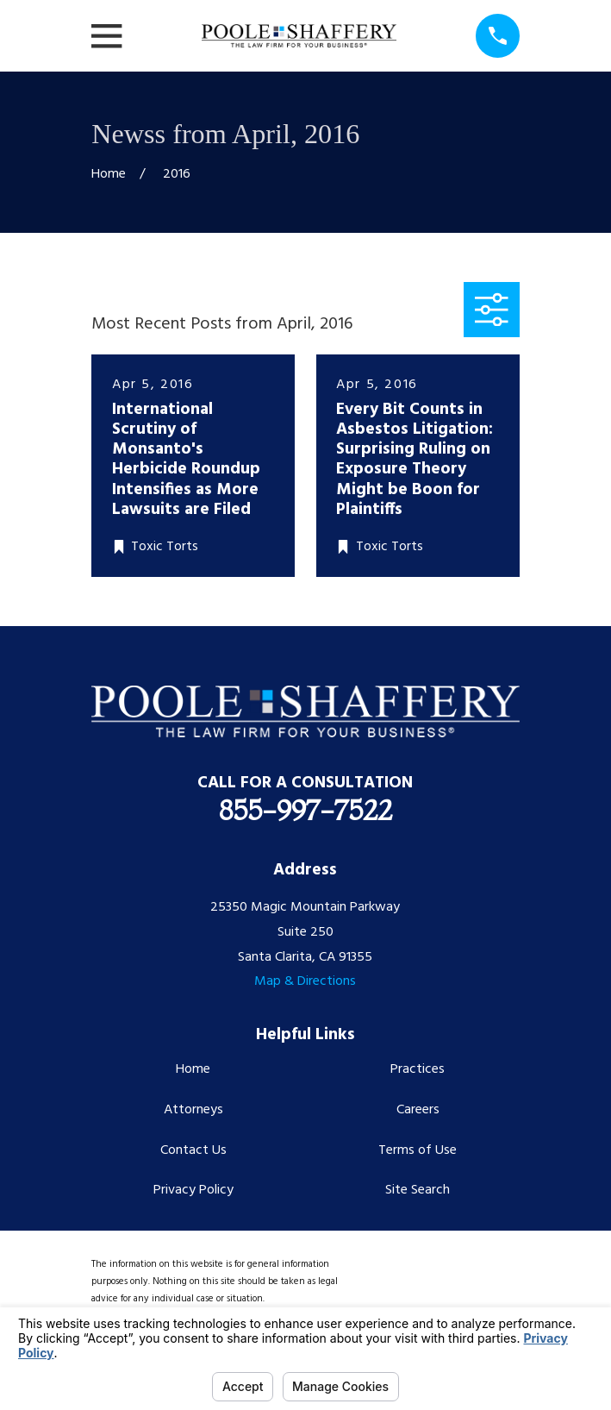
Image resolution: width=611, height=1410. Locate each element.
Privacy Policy (193, 1190)
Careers (418, 1110)
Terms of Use (417, 1150)
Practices (417, 1069)
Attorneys (193, 1110)
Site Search (417, 1190)
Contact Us (193, 1150)
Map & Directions (305, 981)
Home (193, 1069)
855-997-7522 (305, 810)
